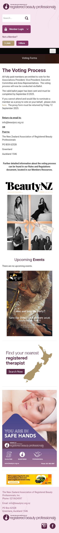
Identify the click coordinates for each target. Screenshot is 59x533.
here (4, 105)
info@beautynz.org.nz (19, 503)
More (22, 43)
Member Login (16, 29)
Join (8, 43)
